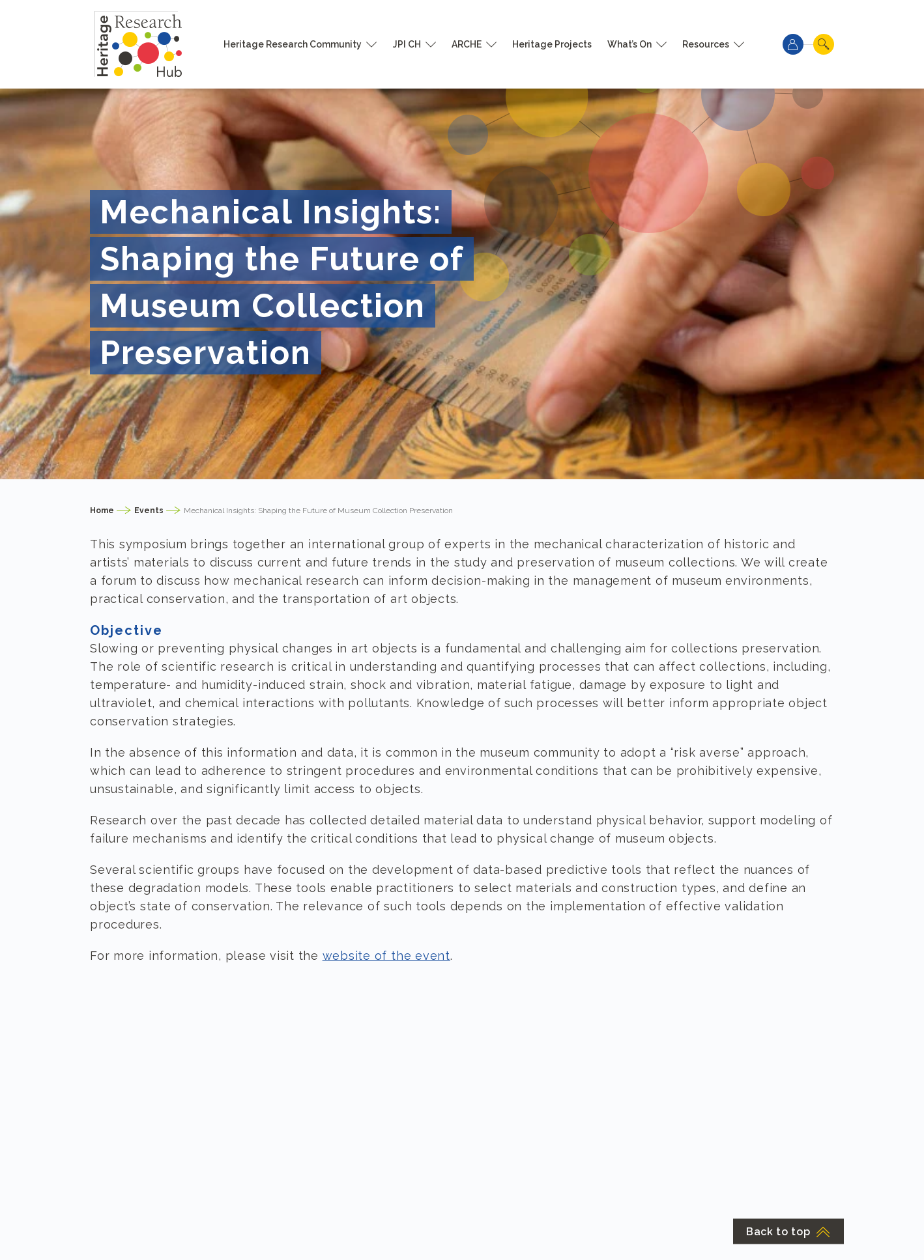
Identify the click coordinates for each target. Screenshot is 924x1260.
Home (102, 510)
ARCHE (467, 44)
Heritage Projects (552, 44)
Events (149, 510)
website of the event (386, 955)
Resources (705, 44)
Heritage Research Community (293, 44)
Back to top (788, 1231)
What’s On (629, 44)
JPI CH (407, 44)
